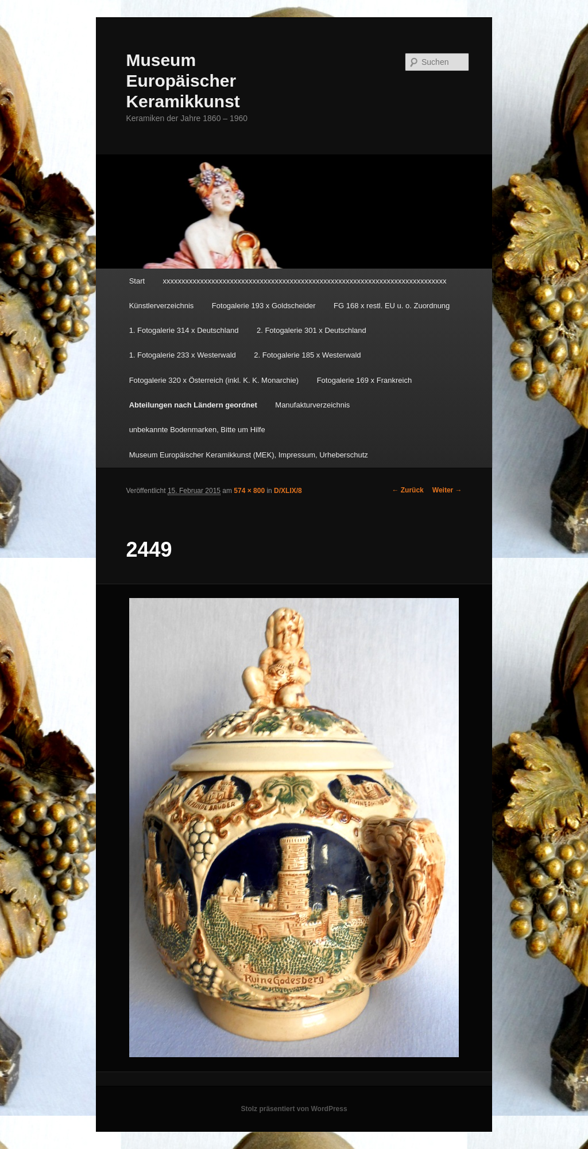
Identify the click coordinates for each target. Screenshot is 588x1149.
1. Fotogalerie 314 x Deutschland (184, 330)
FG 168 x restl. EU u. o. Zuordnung (392, 305)
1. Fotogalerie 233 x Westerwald (182, 355)
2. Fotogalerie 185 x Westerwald (307, 355)
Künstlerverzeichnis (161, 305)
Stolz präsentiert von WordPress (294, 1109)
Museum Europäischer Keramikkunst (182, 81)
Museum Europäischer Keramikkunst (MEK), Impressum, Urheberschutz (248, 455)
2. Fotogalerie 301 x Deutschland (311, 330)
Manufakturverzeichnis (312, 405)
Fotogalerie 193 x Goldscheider (264, 305)
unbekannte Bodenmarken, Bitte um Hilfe (197, 429)
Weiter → (447, 490)
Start (137, 281)
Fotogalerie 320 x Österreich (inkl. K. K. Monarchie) (214, 380)
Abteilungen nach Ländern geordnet (193, 405)
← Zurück (407, 490)
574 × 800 (249, 491)
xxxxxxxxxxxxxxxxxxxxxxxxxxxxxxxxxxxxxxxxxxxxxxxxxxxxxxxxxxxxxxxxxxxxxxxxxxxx (305, 281)
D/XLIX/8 (288, 491)
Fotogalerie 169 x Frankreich (364, 380)
